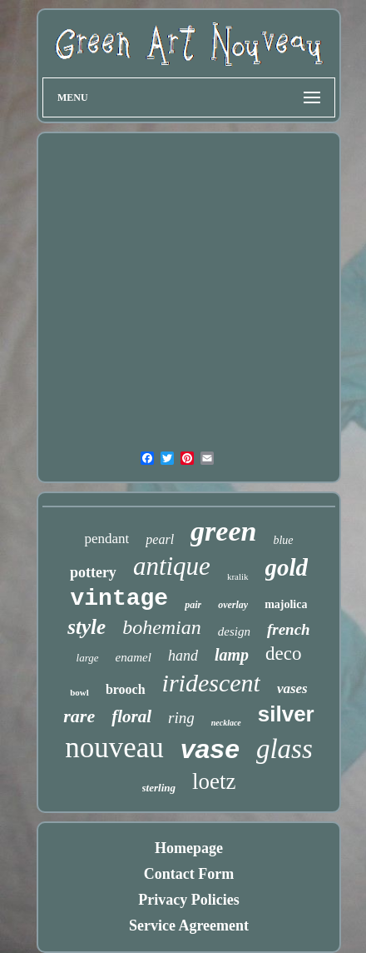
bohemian (161, 627)
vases (292, 688)
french (288, 629)
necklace (226, 722)
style (86, 627)
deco (283, 653)
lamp (232, 655)
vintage (120, 598)
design (234, 631)
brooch (126, 689)
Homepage (189, 848)
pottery (93, 572)
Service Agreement (189, 925)
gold (287, 567)
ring (181, 717)
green (223, 531)
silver (286, 713)
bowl (79, 692)
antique (171, 566)
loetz (213, 781)
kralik (238, 576)
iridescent (211, 682)
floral (131, 716)
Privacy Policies (188, 899)
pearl (160, 539)
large (88, 657)
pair (193, 605)
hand (183, 655)
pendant (106, 538)
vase (210, 749)
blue (283, 540)
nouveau (114, 747)
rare (79, 716)
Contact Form (189, 874)
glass (284, 749)
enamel (133, 657)
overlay (233, 605)
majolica (286, 604)
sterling (159, 787)
